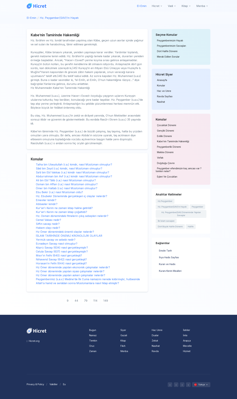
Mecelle (187, 345)
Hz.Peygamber (165, 201)
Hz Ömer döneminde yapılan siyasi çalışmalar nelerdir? (70, 271)
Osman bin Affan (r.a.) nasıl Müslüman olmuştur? (67, 184)
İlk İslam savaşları (166, 221)
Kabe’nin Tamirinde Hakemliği (173, 141)
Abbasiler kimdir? (46, 204)
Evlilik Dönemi (164, 136)
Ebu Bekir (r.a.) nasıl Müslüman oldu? (59, 192)
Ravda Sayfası (164, 96)
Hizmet (186, 351)
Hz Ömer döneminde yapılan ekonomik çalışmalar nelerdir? (73, 267)
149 (105, 300)
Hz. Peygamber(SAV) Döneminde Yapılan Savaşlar (181, 214)
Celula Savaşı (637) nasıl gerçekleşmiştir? (62, 251)
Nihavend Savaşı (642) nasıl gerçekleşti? (61, 259)
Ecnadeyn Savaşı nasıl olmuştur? (56, 243)
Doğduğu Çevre (166, 163)
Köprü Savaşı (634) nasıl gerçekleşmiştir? (62, 247)
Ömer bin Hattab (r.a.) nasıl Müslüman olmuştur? (66, 188)
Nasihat (161, 102)
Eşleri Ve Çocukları (167, 176)
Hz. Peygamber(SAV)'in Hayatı (59, 17)
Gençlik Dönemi (165, 130)
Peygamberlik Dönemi (169, 147)
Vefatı (160, 157)
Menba (124, 351)
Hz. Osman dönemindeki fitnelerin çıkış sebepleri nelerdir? (72, 216)
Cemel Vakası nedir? (48, 220)
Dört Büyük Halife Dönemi (170, 226)
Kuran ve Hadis (167, 264)
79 (85, 300)
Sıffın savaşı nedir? (48, 223)
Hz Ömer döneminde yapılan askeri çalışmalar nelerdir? (70, 275)
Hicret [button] (155, 6)
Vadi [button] (170, 6)
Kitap (123, 340)
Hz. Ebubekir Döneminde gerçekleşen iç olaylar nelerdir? (71, 196)
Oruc (91, 345)
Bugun (92, 330)
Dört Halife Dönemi (167, 51)
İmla (185, 335)
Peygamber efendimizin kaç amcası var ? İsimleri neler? (178, 170)
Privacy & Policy (35, 384)
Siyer (123, 330)
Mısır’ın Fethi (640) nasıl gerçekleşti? (59, 255)
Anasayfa (162, 80)
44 (76, 300)
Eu (64, 384)
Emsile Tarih (165, 250)
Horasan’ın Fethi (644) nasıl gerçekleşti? (61, 263)
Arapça (187, 340)
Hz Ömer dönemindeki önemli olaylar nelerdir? (65, 231)
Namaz (93, 335)
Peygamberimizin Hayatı (170, 40)
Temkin (93, 340)
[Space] (36, 330)
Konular (161, 85)
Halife (191, 226)
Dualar (155, 335)
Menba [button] (200, 6)
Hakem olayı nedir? (48, 227)
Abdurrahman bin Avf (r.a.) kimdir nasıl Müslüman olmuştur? (74, 176)
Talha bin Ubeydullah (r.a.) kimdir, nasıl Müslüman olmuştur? (74, 164)
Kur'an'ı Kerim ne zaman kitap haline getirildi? (64, 208)
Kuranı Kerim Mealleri (170, 270)
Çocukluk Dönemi (166, 125)
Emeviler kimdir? (46, 200)
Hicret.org (33, 341)
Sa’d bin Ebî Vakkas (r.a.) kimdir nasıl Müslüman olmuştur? (72, 172)
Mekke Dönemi (165, 152)
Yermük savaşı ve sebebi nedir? (55, 239)
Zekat (155, 340)
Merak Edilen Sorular (168, 56)
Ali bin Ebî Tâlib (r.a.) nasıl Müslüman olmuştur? (66, 180)
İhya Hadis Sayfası (169, 257)
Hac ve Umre (164, 91)
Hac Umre (157, 330)
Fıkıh (122, 345)
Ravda (155, 351)
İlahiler (186, 330)
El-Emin (141, 6)
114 (95, 300)
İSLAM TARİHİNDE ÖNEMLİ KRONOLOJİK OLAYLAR (69, 235)
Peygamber (197, 207)
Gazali (123, 335)
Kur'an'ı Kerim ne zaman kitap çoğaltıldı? (61, 212)
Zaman (92, 351)
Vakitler (54, 384)
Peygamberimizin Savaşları (171, 45)
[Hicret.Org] (36, 6)
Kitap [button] (185, 6)
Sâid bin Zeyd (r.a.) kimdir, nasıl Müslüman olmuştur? (69, 168)
